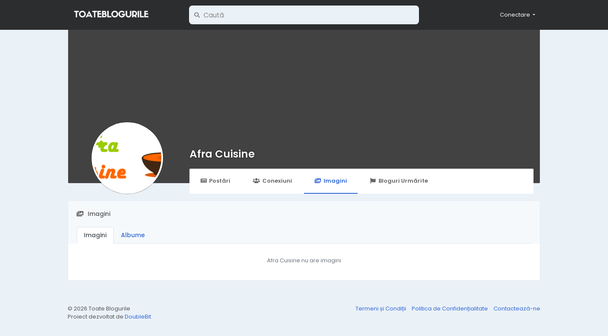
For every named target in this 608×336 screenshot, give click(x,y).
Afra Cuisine (222, 153)
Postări (215, 181)
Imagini (331, 181)
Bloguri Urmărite (399, 181)
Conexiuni (272, 181)
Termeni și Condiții (381, 308)
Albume (133, 235)
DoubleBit (138, 317)
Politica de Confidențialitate (450, 308)
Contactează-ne (516, 308)
